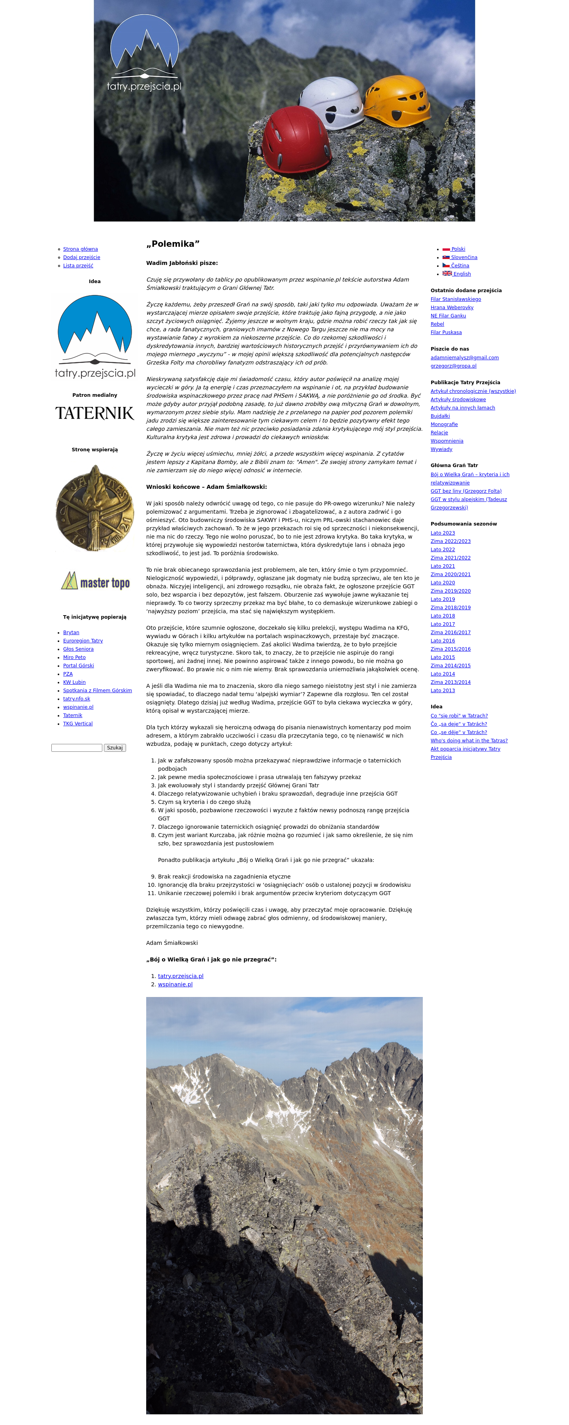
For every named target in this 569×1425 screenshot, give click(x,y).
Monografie (444, 424)
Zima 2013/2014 (451, 682)
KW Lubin (74, 682)
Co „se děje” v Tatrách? (459, 732)
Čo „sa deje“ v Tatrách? (459, 724)
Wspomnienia (447, 441)
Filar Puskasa (446, 332)
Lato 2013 (443, 690)
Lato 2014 (443, 674)
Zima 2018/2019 (451, 607)
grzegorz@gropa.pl (454, 366)
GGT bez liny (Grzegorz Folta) (466, 491)
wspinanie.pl (175, 984)
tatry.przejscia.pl (180, 976)
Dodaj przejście (81, 257)
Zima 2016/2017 (451, 632)
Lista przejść (78, 265)
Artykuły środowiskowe (458, 399)
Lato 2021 (443, 566)
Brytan (71, 632)
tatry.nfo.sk (76, 699)
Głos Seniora (78, 649)
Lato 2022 (443, 549)
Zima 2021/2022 (451, 558)
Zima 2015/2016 (451, 649)
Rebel (437, 324)
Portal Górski (78, 665)
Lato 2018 (443, 616)
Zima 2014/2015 (451, 665)
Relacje (439, 433)
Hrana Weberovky (452, 307)
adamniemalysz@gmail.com (465, 357)
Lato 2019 (443, 599)
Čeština (456, 265)
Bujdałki (440, 416)
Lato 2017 (443, 624)
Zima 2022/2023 (451, 541)
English (457, 274)
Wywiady (441, 449)
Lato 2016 (443, 641)
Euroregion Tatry (83, 641)
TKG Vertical (78, 724)
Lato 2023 (443, 533)
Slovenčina (460, 257)
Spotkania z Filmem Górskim (97, 690)
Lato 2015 (443, 657)
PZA (68, 674)
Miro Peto (74, 657)
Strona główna (80, 249)
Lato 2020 (443, 583)
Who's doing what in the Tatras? (469, 740)
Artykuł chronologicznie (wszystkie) (473, 391)
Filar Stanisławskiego (456, 299)
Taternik (72, 715)
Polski (454, 249)
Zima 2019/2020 (451, 591)
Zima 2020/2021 (451, 574)
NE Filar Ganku (448, 316)
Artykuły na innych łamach (463, 408)
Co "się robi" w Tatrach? (459, 716)
